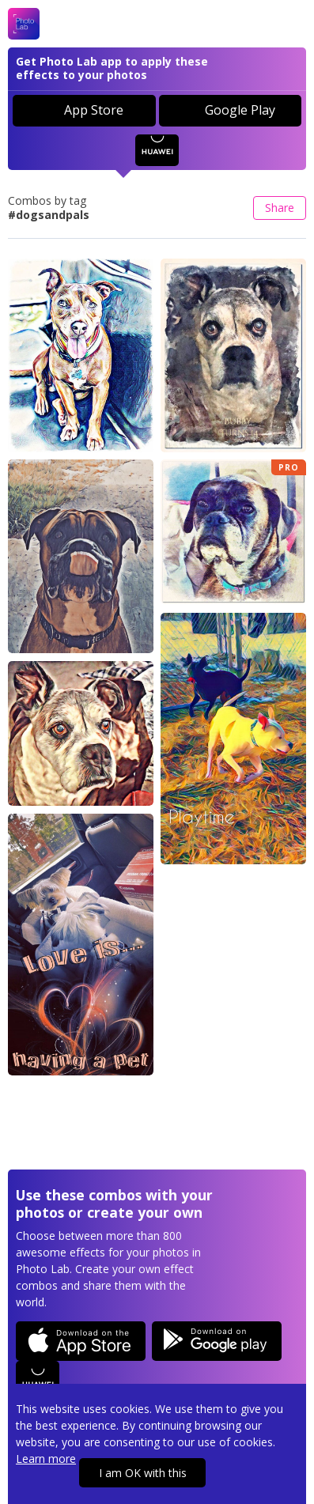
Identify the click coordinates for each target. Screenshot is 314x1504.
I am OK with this (143, 1472)
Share (279, 207)
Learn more (46, 1458)
